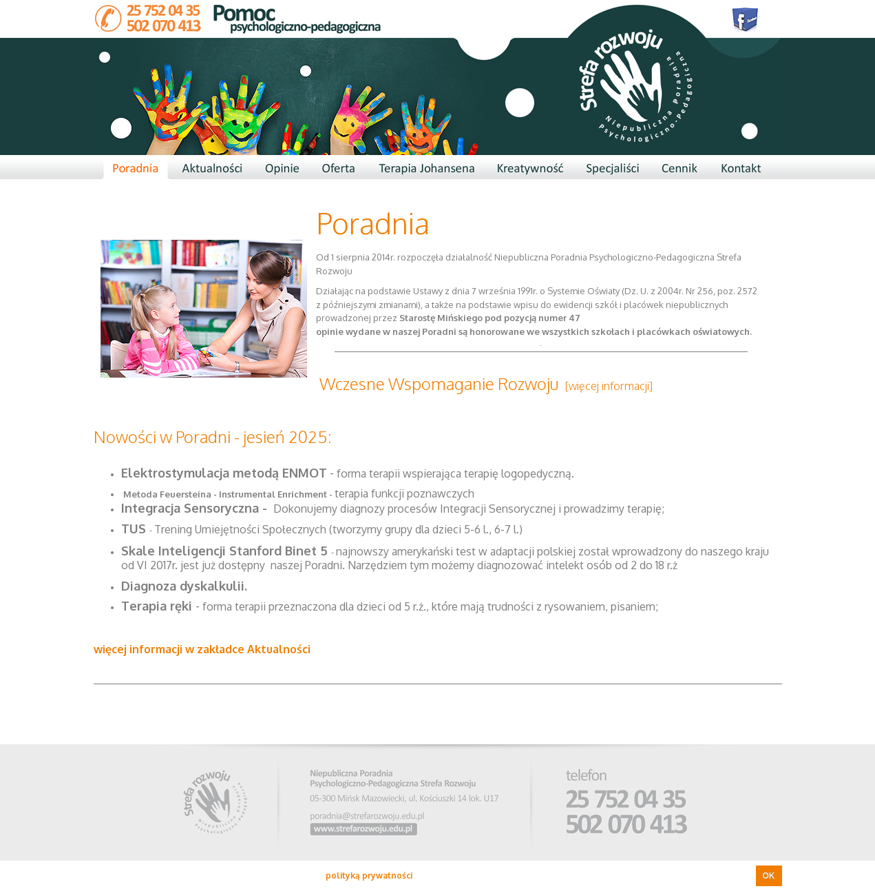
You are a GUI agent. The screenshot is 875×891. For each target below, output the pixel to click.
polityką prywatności (369, 875)
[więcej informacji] (609, 386)
